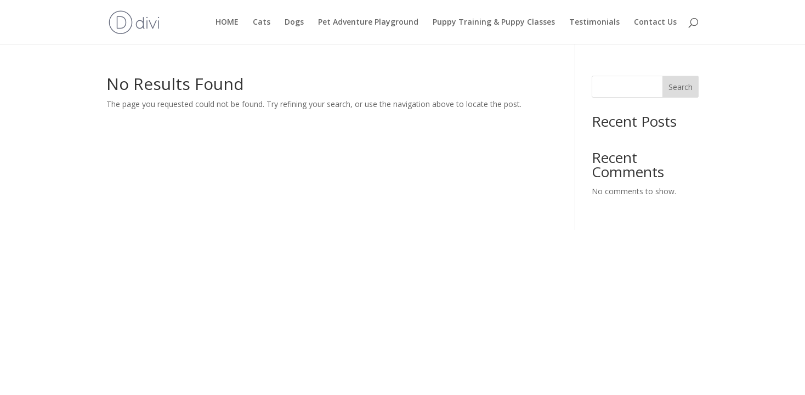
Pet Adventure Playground (368, 22)
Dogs (294, 22)
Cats (261, 22)
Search (680, 87)
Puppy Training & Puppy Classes (494, 22)
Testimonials (594, 22)
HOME (227, 22)
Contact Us (655, 22)
